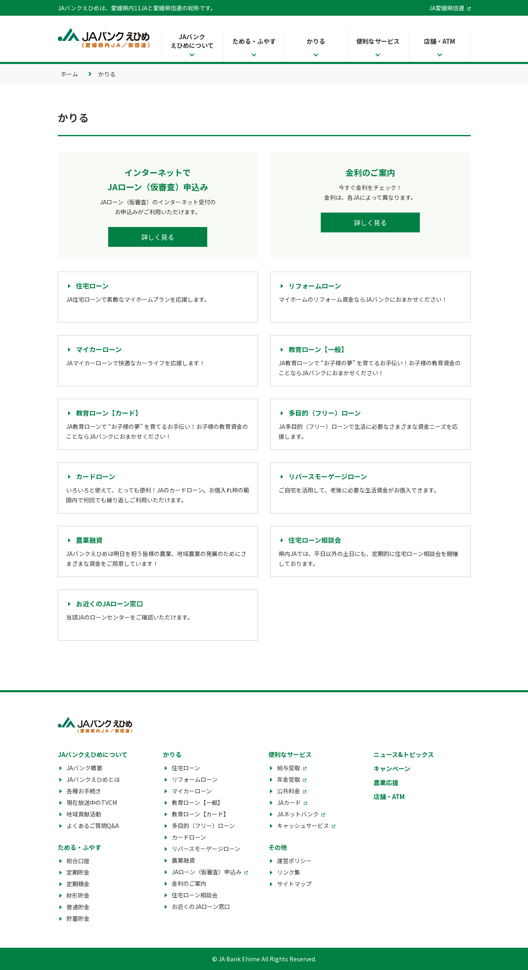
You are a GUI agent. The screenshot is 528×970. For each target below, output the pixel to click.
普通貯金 (78, 907)
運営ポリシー (294, 860)
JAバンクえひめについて (192, 41)
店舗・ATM (439, 41)
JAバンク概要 (84, 768)
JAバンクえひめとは (93, 779)
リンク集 (288, 872)
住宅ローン (186, 768)
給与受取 (288, 768)
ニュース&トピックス (404, 754)
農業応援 (386, 782)
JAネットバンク (298, 814)
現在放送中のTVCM (91, 802)
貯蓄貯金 (78, 918)
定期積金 (78, 884)
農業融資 (183, 860)
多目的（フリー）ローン (203, 825)
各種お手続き (83, 791)
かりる (316, 41)
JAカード (289, 802)
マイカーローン (192, 791)
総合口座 (78, 860)
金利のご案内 (189, 883)
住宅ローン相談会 (195, 895)
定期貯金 (78, 872)
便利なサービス (378, 41)
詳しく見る (157, 237)
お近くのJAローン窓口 (201, 906)
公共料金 (288, 791)
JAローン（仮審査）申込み (207, 872)
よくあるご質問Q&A (92, 825)
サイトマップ (294, 884)
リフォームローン (195, 779)
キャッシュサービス (303, 825)
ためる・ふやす (254, 41)
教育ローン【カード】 (200, 814)
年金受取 (288, 779)
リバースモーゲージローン (206, 849)
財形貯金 (78, 895)
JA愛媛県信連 (446, 8)
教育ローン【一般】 (197, 802)
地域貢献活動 (83, 814)
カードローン (189, 837)
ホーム (69, 74)
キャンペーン (392, 768)
